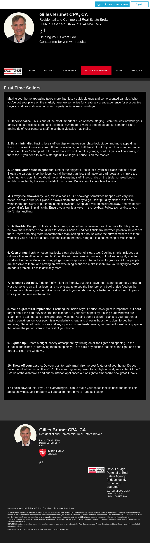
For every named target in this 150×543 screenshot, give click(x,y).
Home (32, 70)
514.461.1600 (85, 24)
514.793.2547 (57, 24)
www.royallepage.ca (17, 508)
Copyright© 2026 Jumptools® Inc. (21, 529)
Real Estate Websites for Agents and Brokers (51, 529)
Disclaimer (47, 508)
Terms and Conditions (64, 508)
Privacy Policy (34, 508)
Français (136, 70)
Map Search (69, 70)
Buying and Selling (96, 70)
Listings (48, 70)
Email (98, 24)
